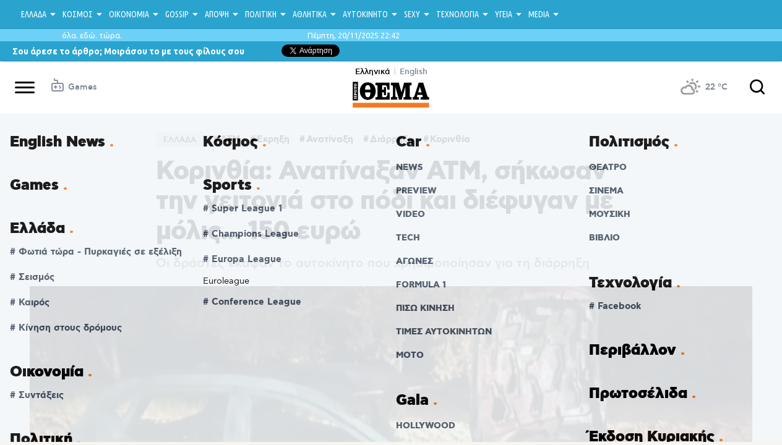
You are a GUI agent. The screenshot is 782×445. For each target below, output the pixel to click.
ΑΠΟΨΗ (217, 14)
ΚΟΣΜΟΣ (77, 14)
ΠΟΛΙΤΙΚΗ (261, 14)
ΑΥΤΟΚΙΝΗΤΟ (365, 14)
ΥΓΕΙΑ (503, 14)
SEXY (412, 14)
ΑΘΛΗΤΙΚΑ (310, 14)
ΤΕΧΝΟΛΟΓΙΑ (457, 14)
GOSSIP (177, 14)
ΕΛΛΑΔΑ (33, 14)
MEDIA (538, 14)
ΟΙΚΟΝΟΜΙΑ (129, 14)
